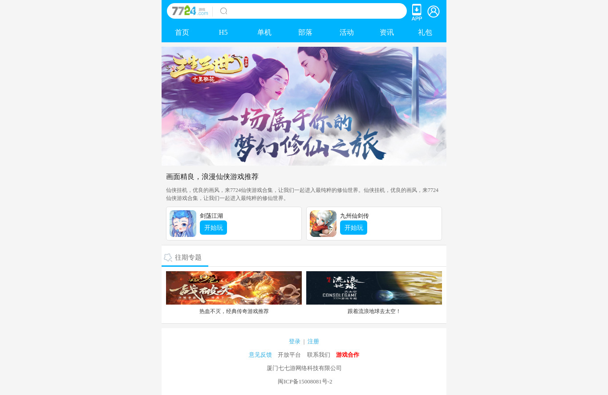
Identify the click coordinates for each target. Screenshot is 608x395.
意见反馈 (260, 354)
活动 (347, 32)
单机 (264, 32)
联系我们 (318, 354)
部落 (305, 32)
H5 (223, 32)
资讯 (387, 32)
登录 (294, 341)
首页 (182, 32)
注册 (313, 341)
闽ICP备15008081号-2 (305, 381)
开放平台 (289, 354)
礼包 (425, 32)
